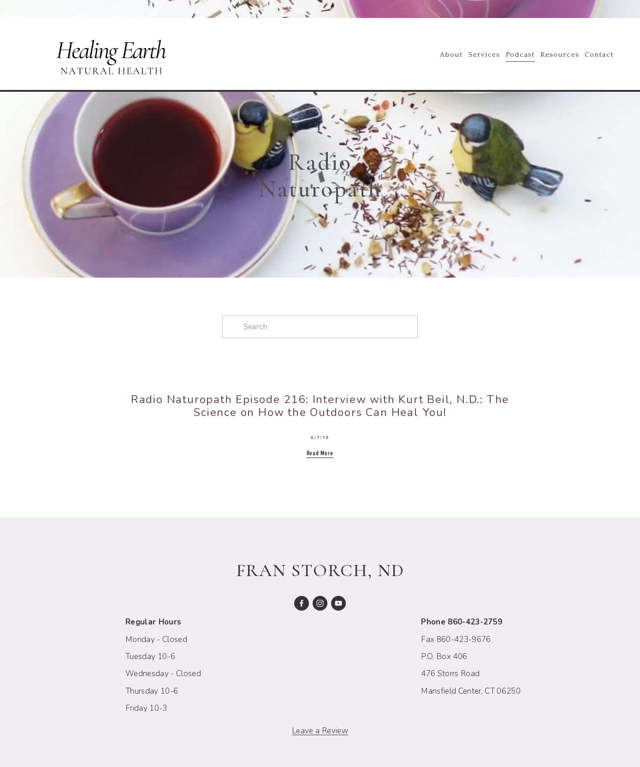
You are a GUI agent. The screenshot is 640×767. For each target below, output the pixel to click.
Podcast (520, 55)
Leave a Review (320, 730)
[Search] (320, 326)
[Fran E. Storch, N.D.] (320, 603)
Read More (320, 453)
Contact (599, 55)
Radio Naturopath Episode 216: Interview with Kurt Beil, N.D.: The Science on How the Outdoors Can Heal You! (320, 406)
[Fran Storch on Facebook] (301, 603)
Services (484, 55)
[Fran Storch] (338, 603)
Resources (559, 55)
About (451, 55)
